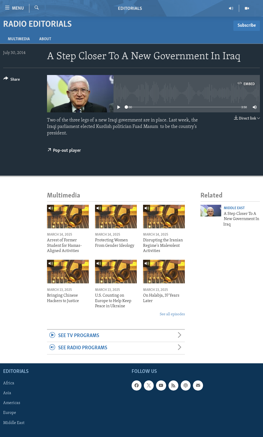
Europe (9, 413)
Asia (7, 393)
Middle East (234, 208)
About (45, 39)
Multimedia (19, 39)
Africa (8, 383)
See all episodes (172, 314)
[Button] (11, 80)
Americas (11, 403)
